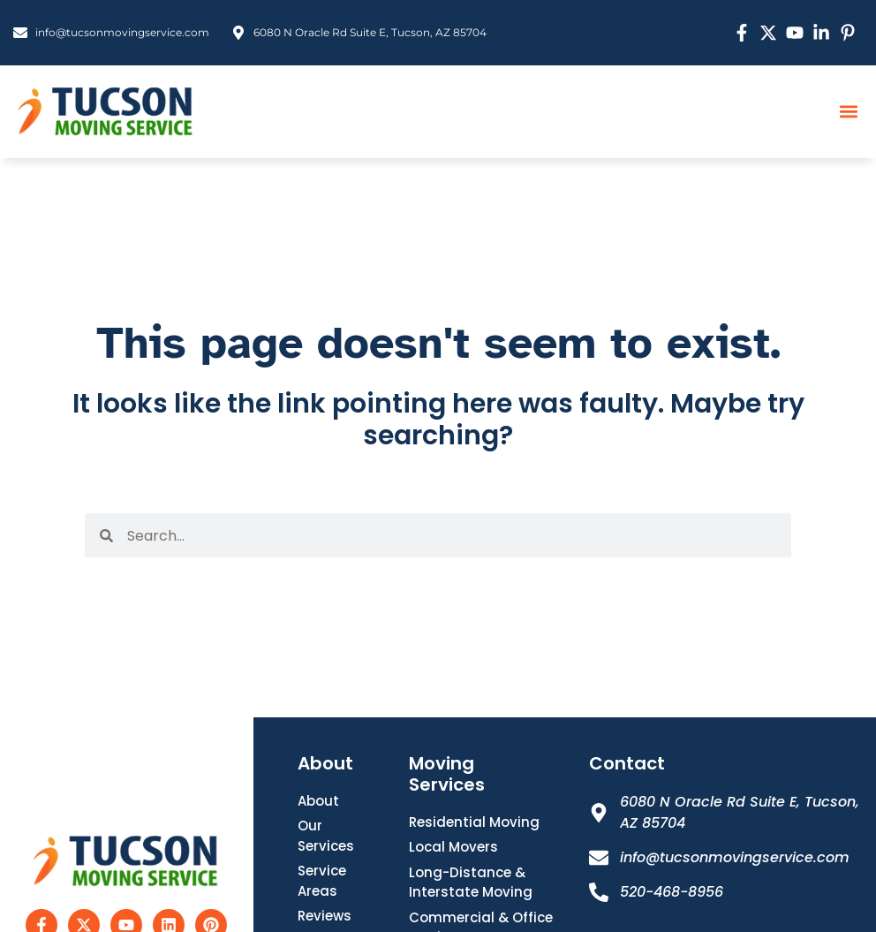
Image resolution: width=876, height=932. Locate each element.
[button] (848, 111)
